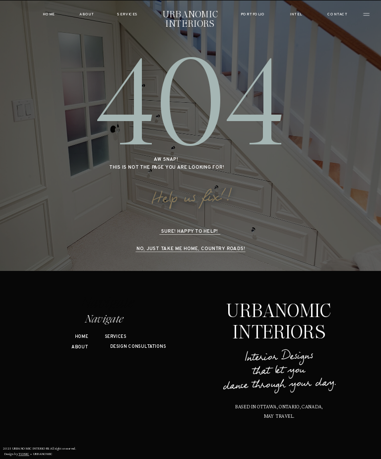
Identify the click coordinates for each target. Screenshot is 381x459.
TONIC (23, 454)
